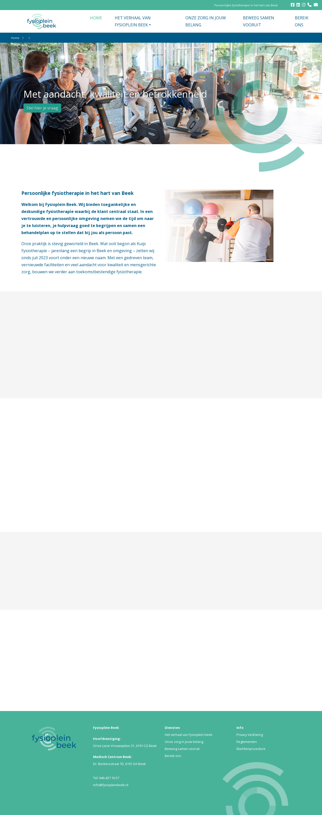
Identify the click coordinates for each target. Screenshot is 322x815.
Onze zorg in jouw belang (184, 741)
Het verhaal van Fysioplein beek (188, 734)
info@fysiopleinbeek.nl (110, 785)
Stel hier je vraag (42, 108)
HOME (96, 18)
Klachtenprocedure (250, 748)
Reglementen (246, 741)
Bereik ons (173, 755)
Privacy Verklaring (249, 734)
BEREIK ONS (301, 21)
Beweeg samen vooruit (182, 748)
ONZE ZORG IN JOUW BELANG (205, 21)
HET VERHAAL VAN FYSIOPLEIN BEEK (133, 21)
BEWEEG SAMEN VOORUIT (258, 21)
